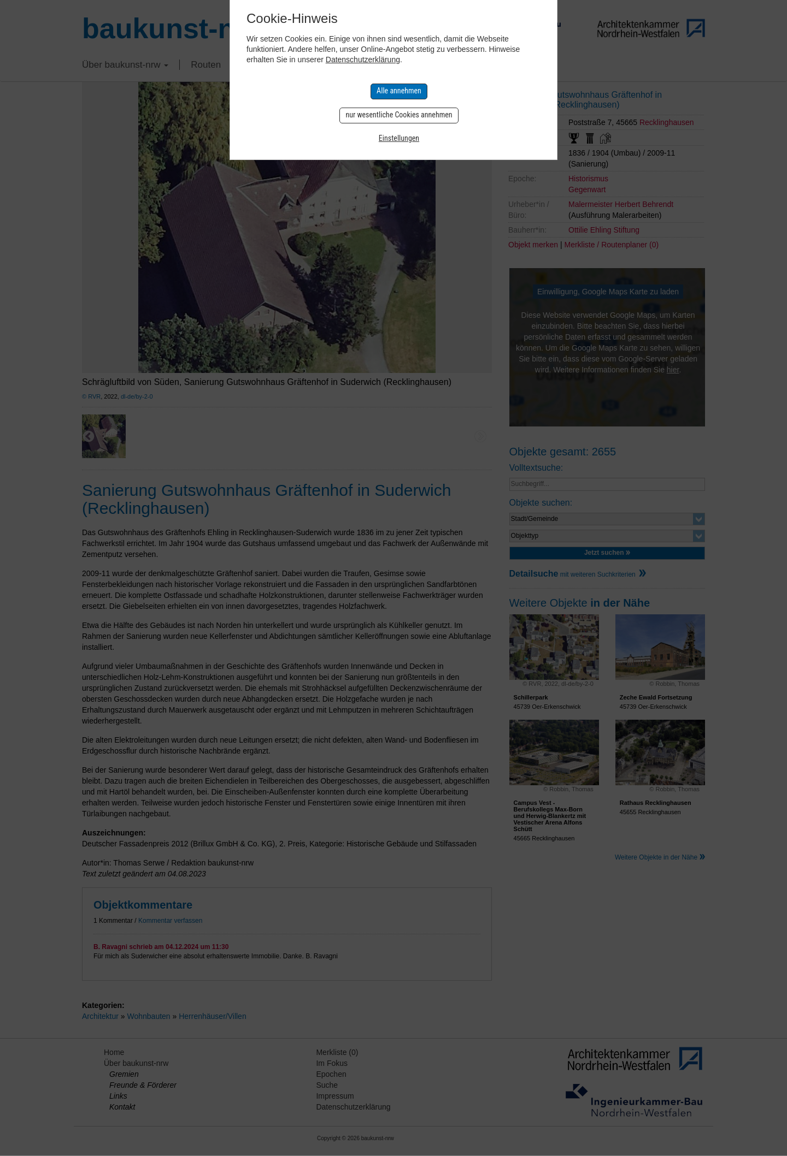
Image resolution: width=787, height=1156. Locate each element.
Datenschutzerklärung (363, 59)
